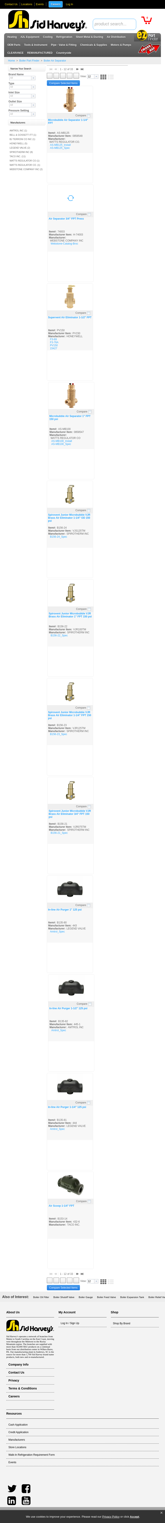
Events (40, 4)
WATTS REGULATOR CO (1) (24, 160)
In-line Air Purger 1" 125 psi (65, 909)
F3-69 (53, 339)
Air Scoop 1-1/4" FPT (61, 1205)
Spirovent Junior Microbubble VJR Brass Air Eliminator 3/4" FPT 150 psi (70, 813)
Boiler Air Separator (54, 60)
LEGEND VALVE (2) (19, 147)
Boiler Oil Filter (41, 1297)
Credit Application (18, 1432)
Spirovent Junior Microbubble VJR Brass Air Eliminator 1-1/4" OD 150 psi (69, 517)
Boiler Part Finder (29, 60)
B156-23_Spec (58, 734)
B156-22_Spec (59, 635)
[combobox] (114, 24)
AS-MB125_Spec (60, 147)
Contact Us (11, 4)
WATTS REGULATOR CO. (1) (24, 165)
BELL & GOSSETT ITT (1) (22, 135)
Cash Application (18, 1424)
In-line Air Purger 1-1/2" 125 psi (68, 1008)
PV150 (54, 345)
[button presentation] (33, 78)
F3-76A (54, 342)
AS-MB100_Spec (61, 444)
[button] (161, 1513)
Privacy (13, 1380)
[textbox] (112, 24)
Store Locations (17, 1447)
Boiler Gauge (86, 1297)
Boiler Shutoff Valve (64, 1297)
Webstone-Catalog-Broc (64, 243)
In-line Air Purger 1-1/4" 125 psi (67, 1107)
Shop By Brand (121, 1323)
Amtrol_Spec (57, 931)
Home (11, 60)
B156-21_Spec (59, 832)
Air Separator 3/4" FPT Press (66, 218)
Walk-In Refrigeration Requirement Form (31, 1454)
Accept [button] (134, 1516)
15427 (53, 348)
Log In (69, 4)
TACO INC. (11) (17, 156)
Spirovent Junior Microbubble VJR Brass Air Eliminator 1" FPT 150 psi (70, 615)
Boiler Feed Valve (106, 1297)
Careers (56, 4)
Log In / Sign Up (70, 1323)
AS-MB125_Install (60, 144)
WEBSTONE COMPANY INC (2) (26, 169)
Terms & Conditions (22, 1388)
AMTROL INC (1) (18, 130)
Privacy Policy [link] (111, 1516)
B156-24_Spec (58, 536)
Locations (26, 4)
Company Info (18, 1364)
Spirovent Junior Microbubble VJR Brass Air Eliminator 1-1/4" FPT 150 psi (69, 715)
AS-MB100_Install (61, 441)
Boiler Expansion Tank (132, 1297)
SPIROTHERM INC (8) (21, 152)
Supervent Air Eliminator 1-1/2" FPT (70, 317)
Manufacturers (16, 1439)
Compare (80, 115)
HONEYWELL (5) (18, 143)
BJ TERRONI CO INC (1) (22, 139)
